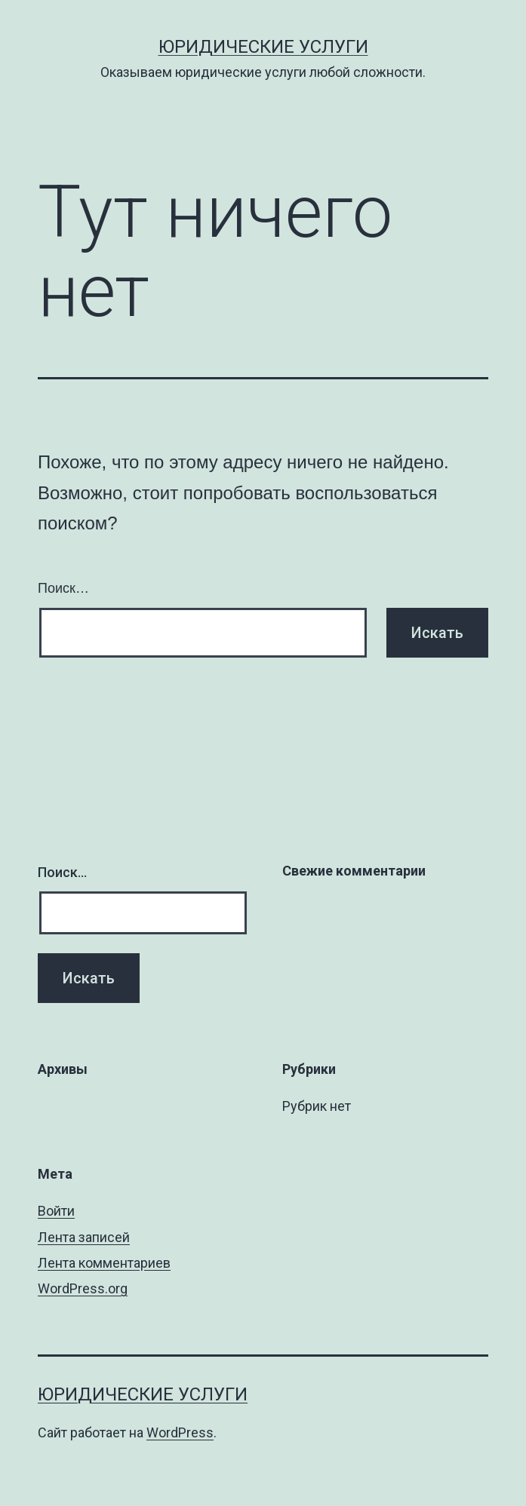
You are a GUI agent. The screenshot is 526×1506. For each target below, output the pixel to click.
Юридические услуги (263, 46)
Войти (56, 1211)
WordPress (180, 1432)
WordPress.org (83, 1288)
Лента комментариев (104, 1263)
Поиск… (63, 588)
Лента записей (84, 1237)
